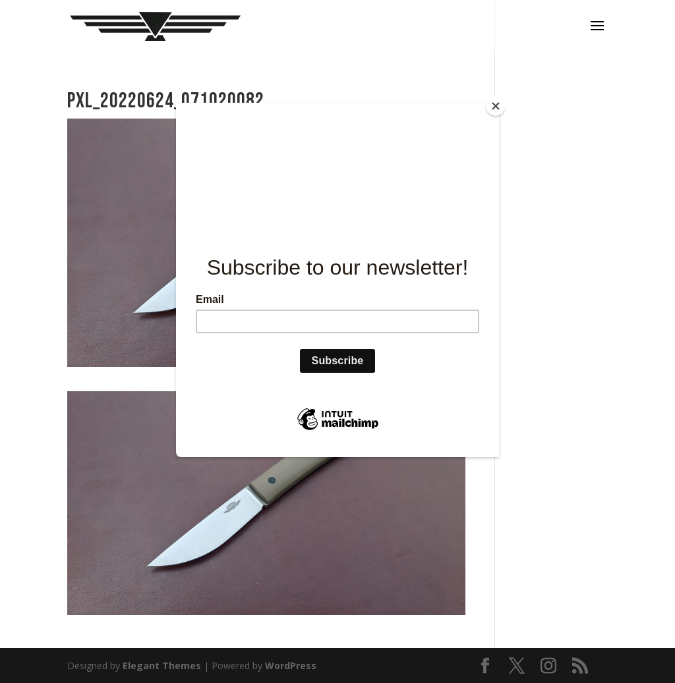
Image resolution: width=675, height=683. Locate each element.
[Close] (496, 106)
